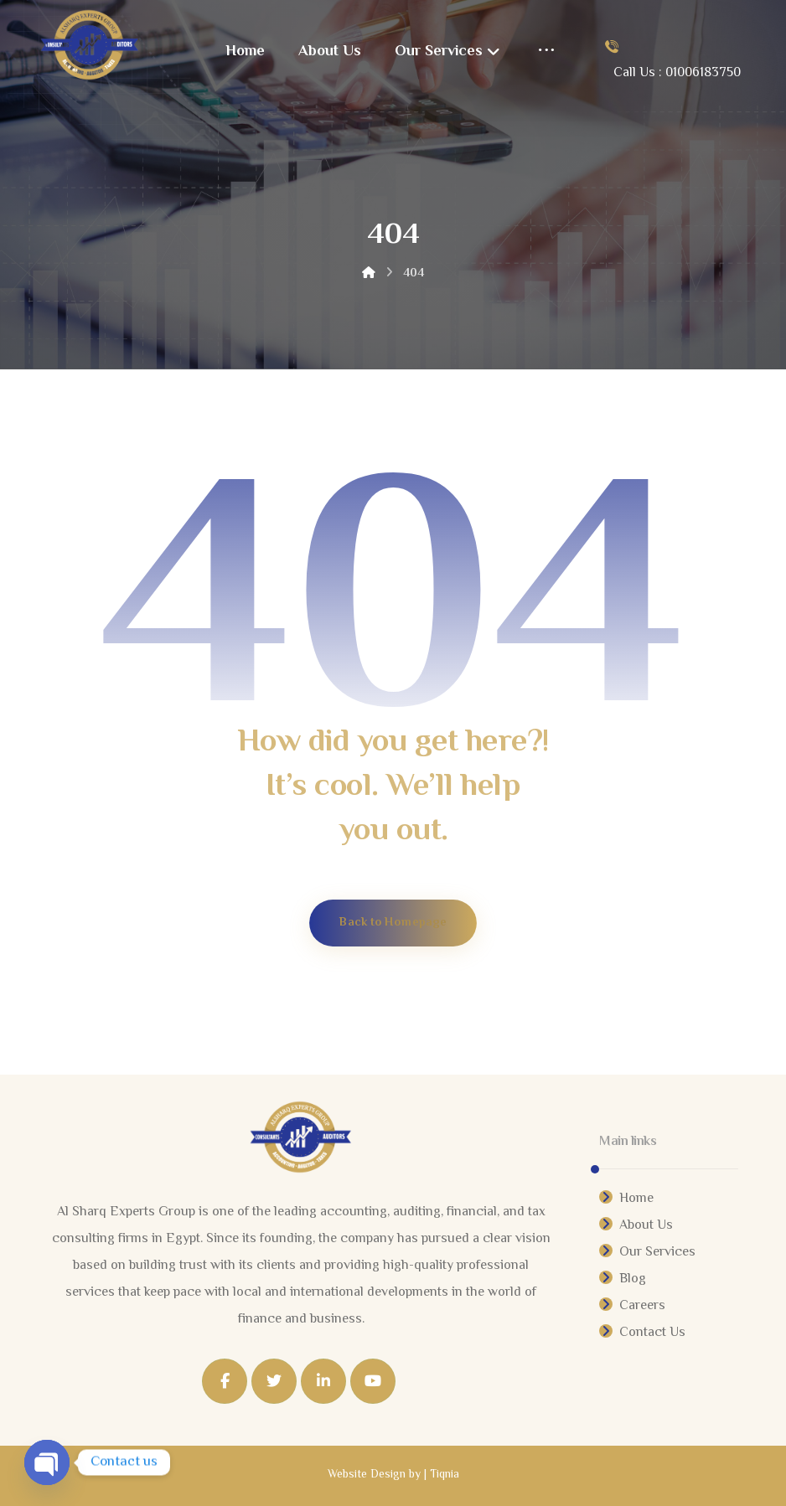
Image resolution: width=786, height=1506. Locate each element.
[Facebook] (224, 1381)
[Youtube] (373, 1381)
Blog (622, 1279)
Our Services (647, 1252)
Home (626, 1199)
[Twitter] (274, 1381)
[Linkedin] (323, 1381)
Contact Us (642, 1333)
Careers (632, 1306)
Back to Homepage (393, 922)
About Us (636, 1225)
